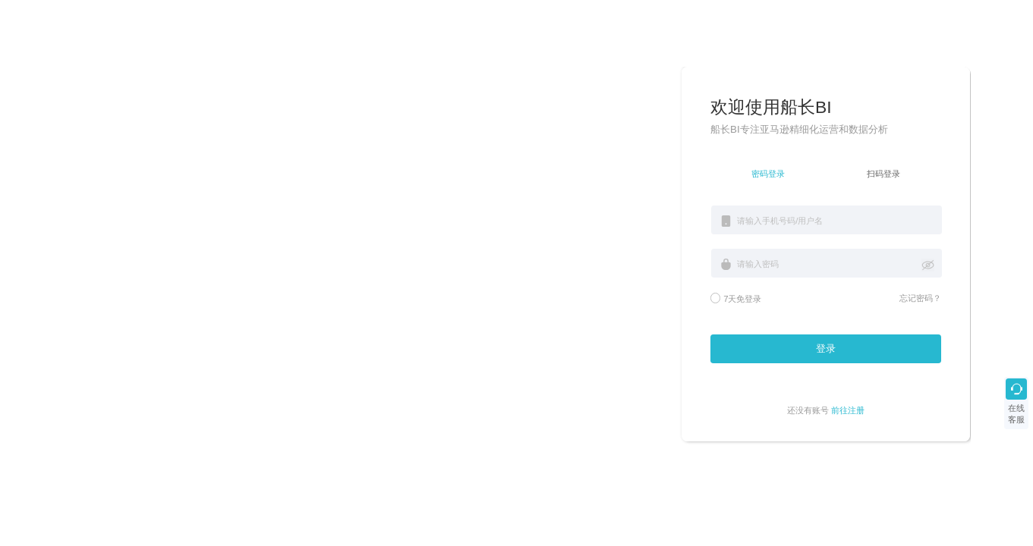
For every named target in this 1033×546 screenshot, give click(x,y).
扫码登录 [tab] (883, 173)
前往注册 (848, 410)
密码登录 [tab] (768, 173)
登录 (826, 348)
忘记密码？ (920, 298)
